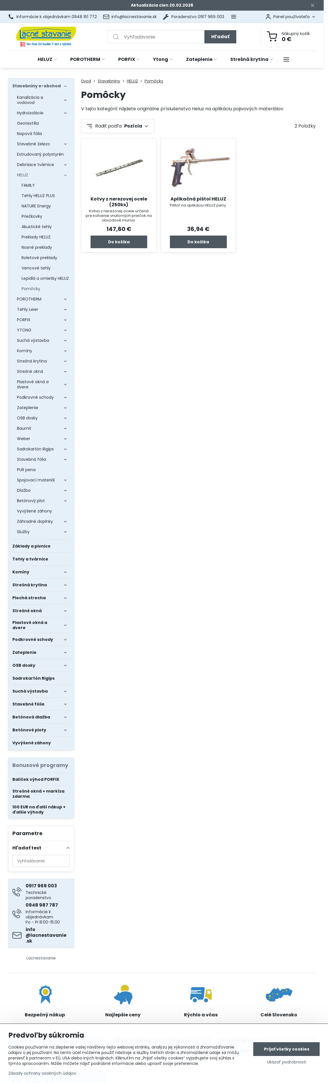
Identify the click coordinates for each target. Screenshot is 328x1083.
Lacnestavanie (41, 958)
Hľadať (220, 36)
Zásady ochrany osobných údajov (42, 1073)
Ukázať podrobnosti (286, 1062)
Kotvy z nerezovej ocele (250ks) (119, 202)
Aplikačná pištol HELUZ (198, 199)
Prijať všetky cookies (286, 1049)
